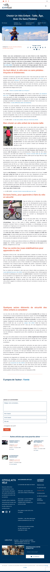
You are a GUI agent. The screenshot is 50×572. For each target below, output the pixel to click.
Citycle (12, 449)
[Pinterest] (45, 48)
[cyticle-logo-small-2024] (6, 4)
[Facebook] (28, 48)
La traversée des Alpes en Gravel (26, 484)
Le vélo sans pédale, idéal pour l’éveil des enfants (25, 119)
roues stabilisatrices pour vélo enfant (12, 272)
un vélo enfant (8, 65)
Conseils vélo (6, 48)
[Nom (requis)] (25, 413)
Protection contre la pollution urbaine (14, 441)
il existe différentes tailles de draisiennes (21, 102)
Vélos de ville (17, 460)
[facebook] (8, 1)
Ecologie (11, 445)
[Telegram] (40, 48)
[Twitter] (30, 48)
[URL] (25, 421)
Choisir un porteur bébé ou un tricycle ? (19, 90)
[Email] (39, 49)
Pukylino (17, 80)
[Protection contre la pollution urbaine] (5, 441)
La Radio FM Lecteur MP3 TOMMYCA (38, 441)
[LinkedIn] (35, 48)
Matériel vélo (36, 446)
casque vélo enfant (29, 323)
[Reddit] (33, 48)
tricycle (41, 78)
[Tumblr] (43, 48)
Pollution (15, 445)
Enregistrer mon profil (10, 425)
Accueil (10, 46)
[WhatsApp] (38, 48)
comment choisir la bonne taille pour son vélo (24, 191)
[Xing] (36, 49)
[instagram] (6, 1)
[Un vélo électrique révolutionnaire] (5, 456)
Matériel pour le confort (39, 445)
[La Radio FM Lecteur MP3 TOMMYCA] (29, 441)
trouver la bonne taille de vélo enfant (36, 153)
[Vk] (34, 49)
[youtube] (3, 1)
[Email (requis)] (25, 417)
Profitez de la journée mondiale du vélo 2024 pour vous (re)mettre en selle (26, 528)
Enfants (11, 48)
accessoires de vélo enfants (17, 362)
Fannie (5, 23)
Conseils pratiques (17, 46)
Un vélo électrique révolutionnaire (13, 456)
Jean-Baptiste (14, 464)
